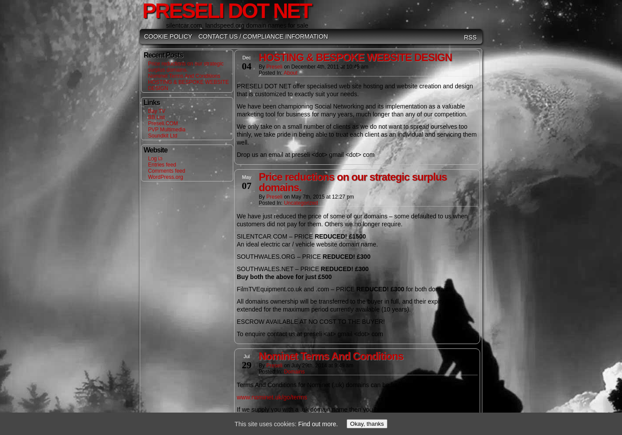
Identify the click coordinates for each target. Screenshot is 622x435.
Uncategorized (301, 203)
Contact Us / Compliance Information (263, 36)
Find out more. (318, 424)
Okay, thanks (367, 423)
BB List (156, 117)
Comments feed (166, 171)
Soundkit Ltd (162, 136)
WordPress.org (165, 177)
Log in (155, 159)
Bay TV (156, 111)
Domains (294, 372)
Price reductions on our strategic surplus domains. (186, 67)
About (290, 73)
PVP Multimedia (166, 130)
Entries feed (162, 165)
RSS (470, 37)
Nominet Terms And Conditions (184, 76)
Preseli (274, 67)
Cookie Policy (168, 36)
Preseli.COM (163, 123)
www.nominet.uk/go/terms (272, 397)
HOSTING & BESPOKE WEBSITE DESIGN (355, 57)
